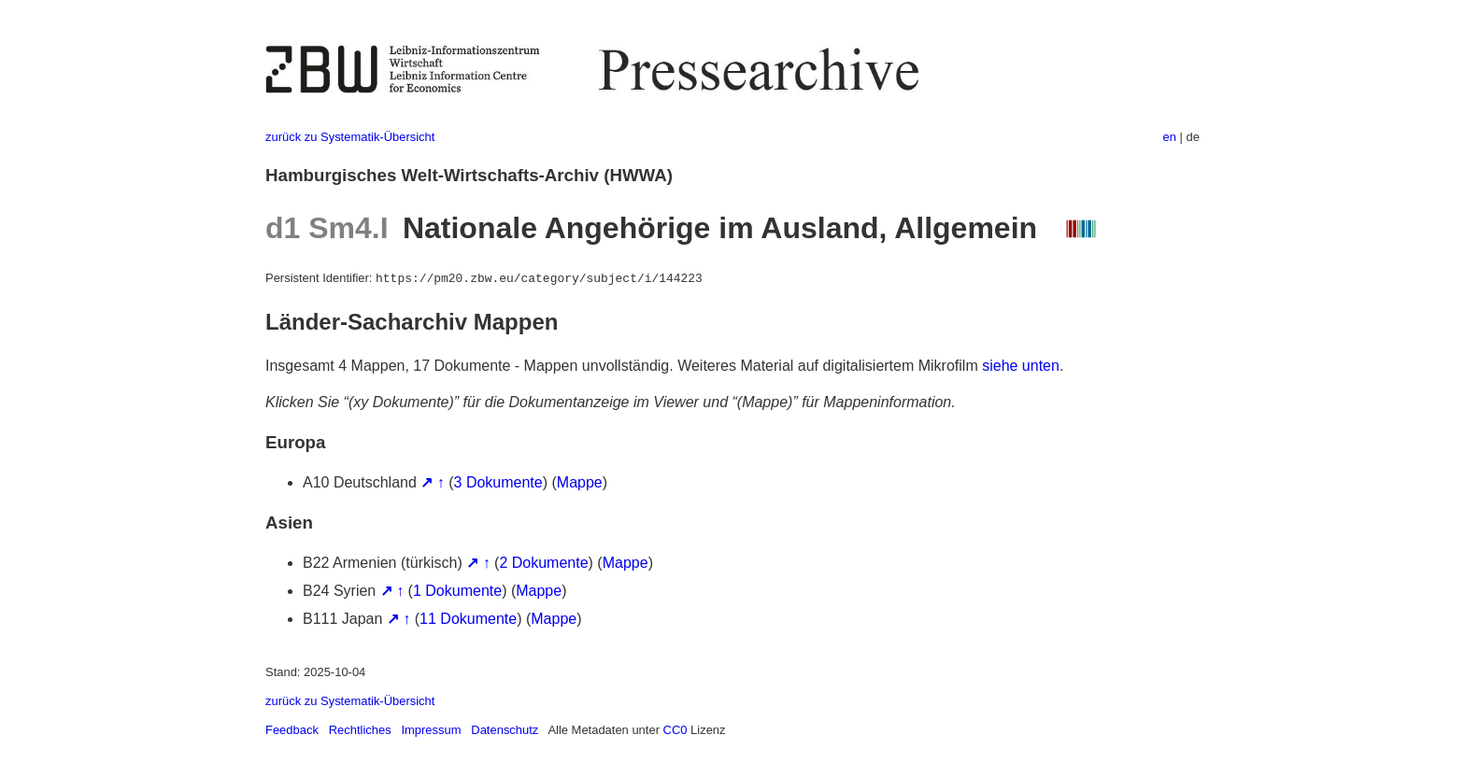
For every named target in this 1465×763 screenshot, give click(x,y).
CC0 (675, 730)
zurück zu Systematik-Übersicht (349, 137)
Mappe (580, 482)
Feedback (292, 730)
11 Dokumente (468, 619)
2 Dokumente (543, 563)
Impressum (431, 730)
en (1169, 137)
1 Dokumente (457, 591)
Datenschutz (504, 730)
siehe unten (1021, 366)
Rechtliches (360, 730)
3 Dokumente (498, 482)
